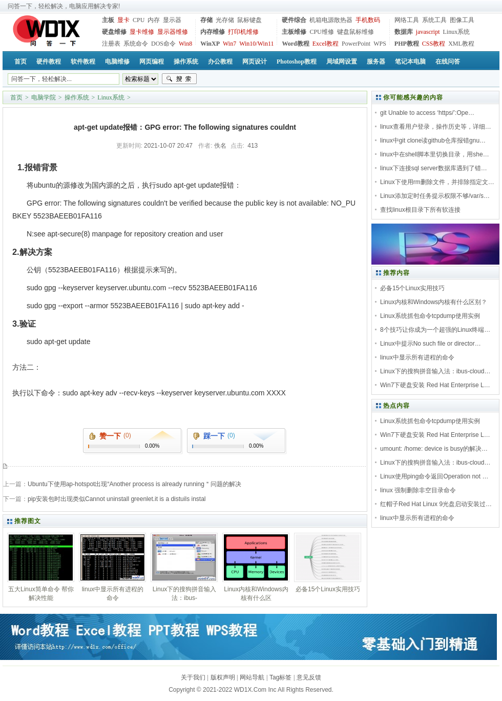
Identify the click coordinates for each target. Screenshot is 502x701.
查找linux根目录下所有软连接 (420, 209)
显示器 (172, 20)
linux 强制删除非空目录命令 (418, 490)
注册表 (111, 43)
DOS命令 (163, 43)
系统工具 (434, 20)
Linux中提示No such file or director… (430, 343)
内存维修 (212, 31)
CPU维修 (321, 31)
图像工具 (462, 20)
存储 (206, 20)
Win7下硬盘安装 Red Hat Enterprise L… (435, 385)
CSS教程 (433, 43)
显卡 (123, 20)
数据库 (403, 31)
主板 (108, 20)
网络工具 (406, 20)
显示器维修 (172, 31)
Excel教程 (325, 43)
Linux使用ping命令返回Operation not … (434, 476)
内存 (154, 20)
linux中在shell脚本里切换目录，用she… (434, 154)
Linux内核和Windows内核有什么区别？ (433, 302)
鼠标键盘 (249, 20)
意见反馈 (309, 677)
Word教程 (295, 43)
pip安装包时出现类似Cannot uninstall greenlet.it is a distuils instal (116, 499)
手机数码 (367, 20)
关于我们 (193, 677)
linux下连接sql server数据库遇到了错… (433, 168)
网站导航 (252, 677)
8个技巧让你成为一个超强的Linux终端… (435, 329)
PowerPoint (356, 43)
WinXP (210, 43)
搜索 (179, 79)
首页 (16, 97)
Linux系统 (456, 31)
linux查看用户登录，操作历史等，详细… (435, 126)
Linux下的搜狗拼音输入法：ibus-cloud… (435, 371)
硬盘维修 (114, 31)
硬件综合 (294, 20)
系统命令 (135, 43)
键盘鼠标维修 (355, 31)
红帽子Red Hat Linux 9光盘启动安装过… (436, 504)
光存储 (225, 20)
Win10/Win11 (256, 43)
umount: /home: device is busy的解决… (434, 448)
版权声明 (223, 677)
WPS (379, 43)
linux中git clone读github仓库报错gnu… (433, 140)
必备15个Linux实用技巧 (412, 288)
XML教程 (461, 43)
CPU (138, 20)
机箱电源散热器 (330, 20)
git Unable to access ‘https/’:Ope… (427, 112)
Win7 (229, 43)
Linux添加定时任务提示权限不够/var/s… (435, 195)
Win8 (185, 43)
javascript (428, 31)
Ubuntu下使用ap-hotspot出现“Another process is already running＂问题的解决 (134, 484)
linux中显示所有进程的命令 (417, 357)
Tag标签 (280, 677)
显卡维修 (142, 31)
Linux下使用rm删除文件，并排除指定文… (437, 182)
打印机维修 (243, 31)
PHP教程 (406, 43)
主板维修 (294, 31)
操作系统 (77, 97)
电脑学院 (43, 97)
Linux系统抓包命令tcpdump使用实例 (430, 315)
